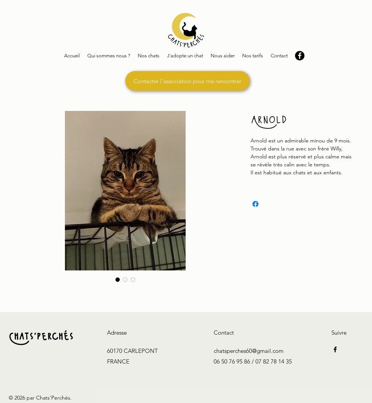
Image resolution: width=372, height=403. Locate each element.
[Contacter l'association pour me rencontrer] (187, 81)
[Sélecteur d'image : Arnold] (117, 279)
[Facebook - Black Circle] (299, 55)
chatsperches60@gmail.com (249, 350)
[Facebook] (335, 349)
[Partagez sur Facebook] (255, 204)
